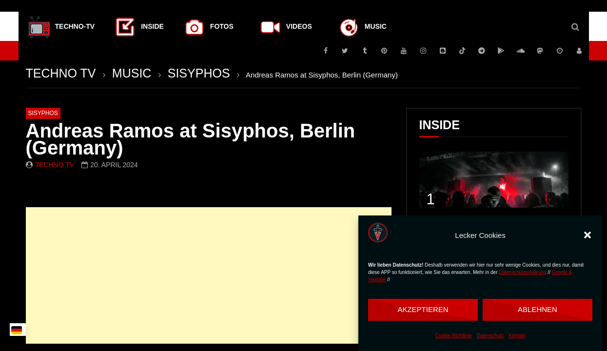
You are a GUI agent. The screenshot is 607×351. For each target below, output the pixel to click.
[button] (587, 235)
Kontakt (517, 335)
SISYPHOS (199, 73)
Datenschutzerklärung (522, 272)
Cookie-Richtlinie (453, 335)
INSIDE (439, 125)
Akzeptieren (422, 309)
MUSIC (132, 73)
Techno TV (55, 165)
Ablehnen (537, 309)
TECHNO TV (61, 73)
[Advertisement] (209, 275)
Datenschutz (490, 335)
